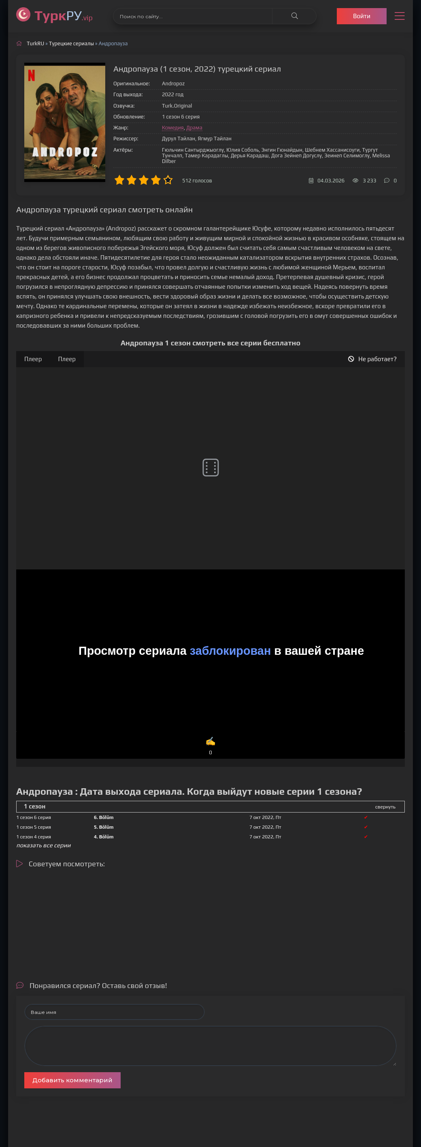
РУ (63, 15)
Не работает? (372, 359)
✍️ (210, 746)
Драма (194, 128)
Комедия (173, 128)
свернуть (385, 807)
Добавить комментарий (72, 1080)
